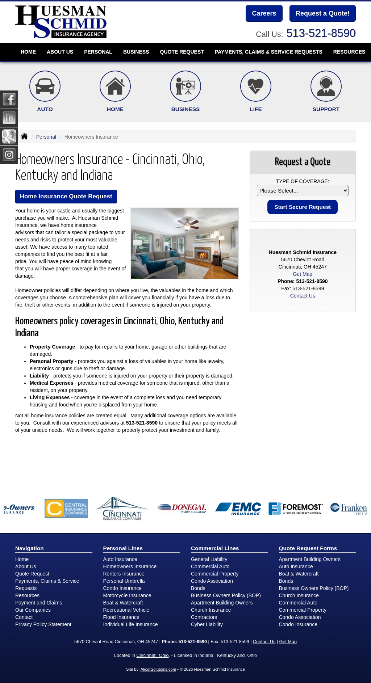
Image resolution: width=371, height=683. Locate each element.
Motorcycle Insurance (127, 595)
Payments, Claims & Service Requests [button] (268, 52)
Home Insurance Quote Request (66, 196)
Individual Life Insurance (130, 624)
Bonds (198, 588)
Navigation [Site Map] (29, 548)
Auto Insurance (120, 559)
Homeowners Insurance (130, 566)
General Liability (209, 559)
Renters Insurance (124, 574)
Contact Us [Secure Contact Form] (302, 296)
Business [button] (136, 52)
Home (28, 52)
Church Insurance (211, 610)
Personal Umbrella (124, 581)
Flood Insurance (121, 617)
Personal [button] (98, 52)
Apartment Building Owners (222, 603)
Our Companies (33, 610)
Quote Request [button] (182, 52)
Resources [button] (349, 52)
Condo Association (212, 581)
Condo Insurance (122, 588)
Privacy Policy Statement (43, 624)
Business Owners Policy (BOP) (226, 595)
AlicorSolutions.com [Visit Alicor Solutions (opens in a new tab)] (158, 669)
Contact (24, 617)
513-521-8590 (321, 33)
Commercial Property (214, 574)
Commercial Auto (210, 566)
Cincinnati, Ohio (153, 655)
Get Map (302, 274)
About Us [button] (60, 52)
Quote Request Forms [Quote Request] (308, 548)
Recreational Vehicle (126, 610)
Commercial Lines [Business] (215, 548)
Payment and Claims (38, 603)
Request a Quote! (323, 13)
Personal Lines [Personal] (123, 548)
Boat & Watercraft (123, 603)
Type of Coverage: (302, 181)
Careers (264, 13)
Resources (27, 595)
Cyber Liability (207, 624)
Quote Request (32, 574)
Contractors (204, 617)
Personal (46, 137)
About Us (25, 566)
